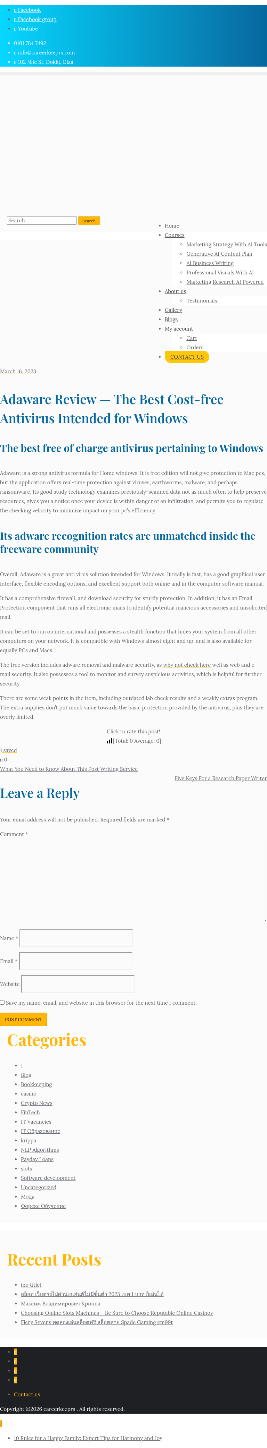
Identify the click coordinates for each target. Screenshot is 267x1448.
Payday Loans (37, 1159)
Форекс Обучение (43, 1206)
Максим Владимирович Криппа (60, 1303)
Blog (26, 1075)
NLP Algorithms (40, 1150)
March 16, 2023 (18, 371)
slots (26, 1168)
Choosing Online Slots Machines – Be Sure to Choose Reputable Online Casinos (117, 1313)
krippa (28, 1140)
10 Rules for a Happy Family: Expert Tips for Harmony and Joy (88, 1438)
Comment (14, 834)
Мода (27, 1196)
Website (10, 984)
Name (9, 938)
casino (29, 1093)
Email (9, 961)
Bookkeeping (36, 1084)
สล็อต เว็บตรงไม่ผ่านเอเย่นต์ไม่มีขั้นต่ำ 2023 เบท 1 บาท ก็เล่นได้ (92, 1294)
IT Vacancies (36, 1121)
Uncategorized (38, 1187)
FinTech (30, 1112)
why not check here (187, 665)
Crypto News (36, 1103)
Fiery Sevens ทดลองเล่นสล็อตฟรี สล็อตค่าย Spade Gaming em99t (97, 1322)
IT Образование (40, 1131)
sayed (8, 750)
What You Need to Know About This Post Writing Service (69, 769)
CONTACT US (187, 357)
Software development (48, 1178)
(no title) (31, 1284)
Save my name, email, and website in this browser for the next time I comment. (101, 1002)
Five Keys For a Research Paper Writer (221, 778)
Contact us (27, 1394)
